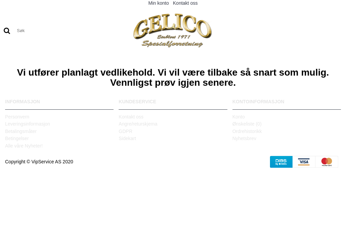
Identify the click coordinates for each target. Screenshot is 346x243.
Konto (238, 116)
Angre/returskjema (138, 124)
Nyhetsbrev (244, 138)
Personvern (17, 116)
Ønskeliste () (247, 124)
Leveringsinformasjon (27, 124)
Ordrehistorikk (247, 131)
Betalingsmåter (20, 131)
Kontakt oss (131, 116)
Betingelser (17, 138)
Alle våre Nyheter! (24, 145)
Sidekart (127, 138)
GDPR (125, 131)
